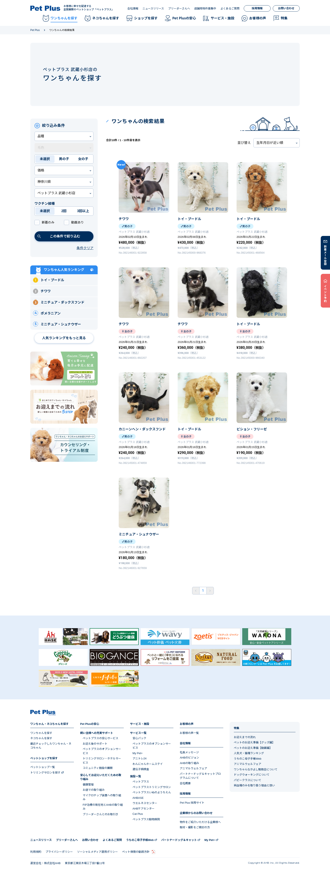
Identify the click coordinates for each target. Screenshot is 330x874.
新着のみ (48, 222)
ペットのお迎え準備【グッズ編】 (254, 742)
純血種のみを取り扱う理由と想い (254, 785)
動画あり (77, 222)
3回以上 (83, 211)
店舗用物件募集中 (205, 8)
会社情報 (132, 8)
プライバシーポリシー (59, 851)
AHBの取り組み (189, 763)
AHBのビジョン (189, 757)
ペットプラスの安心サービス (100, 738)
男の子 (64, 159)
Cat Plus (138, 813)
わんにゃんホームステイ (148, 764)
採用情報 (257, 8)
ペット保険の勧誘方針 (135, 851)
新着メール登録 (325, 255)
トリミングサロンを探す (45, 772)
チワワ (42, 291)
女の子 (83, 159)
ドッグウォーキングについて (251, 774)
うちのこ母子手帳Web (247, 758)
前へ (196, 590)
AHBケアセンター (144, 808)
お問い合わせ (286, 8)
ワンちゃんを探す (41, 733)
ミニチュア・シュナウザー (57, 324)
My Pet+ (138, 753)
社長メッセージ (189, 752)
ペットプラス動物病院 (146, 819)
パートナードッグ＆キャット (179, 840)
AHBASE (138, 797)
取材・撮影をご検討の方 (195, 827)
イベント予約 (325, 293)
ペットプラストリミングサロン (152, 787)
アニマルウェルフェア (193, 768)
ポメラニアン (47, 313)
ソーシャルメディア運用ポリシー (97, 851)
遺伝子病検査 (141, 769)
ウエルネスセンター (145, 803)
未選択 (45, 159)
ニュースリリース (153, 8)
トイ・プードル (48, 280)
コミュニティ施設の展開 (98, 768)
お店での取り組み (94, 789)
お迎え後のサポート (95, 743)
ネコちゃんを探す (41, 738)
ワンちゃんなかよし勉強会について (255, 769)
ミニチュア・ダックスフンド (58, 302)
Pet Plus (35, 30)
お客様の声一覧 (189, 733)
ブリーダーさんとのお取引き (100, 814)
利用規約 (35, 851)
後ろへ (210, 590)
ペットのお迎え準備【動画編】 (253, 748)
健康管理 (88, 784)
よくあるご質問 (230, 8)
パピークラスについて (247, 780)
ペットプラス (141, 781)
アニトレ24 (139, 758)
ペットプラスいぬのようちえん (152, 792)
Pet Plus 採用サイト (192, 802)
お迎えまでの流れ (245, 737)
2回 (64, 211)
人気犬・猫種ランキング (249, 753)
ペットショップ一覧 (42, 767)
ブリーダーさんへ (179, 8)
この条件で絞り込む (58, 236)
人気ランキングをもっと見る (64, 338)
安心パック (139, 738)
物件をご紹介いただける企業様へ (200, 822)
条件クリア (85, 248)
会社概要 (185, 783)
